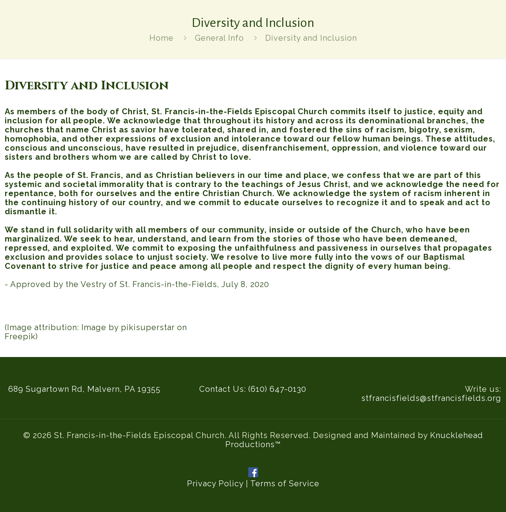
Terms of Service (284, 483)
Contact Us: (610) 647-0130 (252, 389)
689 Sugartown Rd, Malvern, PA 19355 (84, 389)
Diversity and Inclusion (311, 38)
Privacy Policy (215, 483)
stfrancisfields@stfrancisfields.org (431, 398)
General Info (219, 38)
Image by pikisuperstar (128, 327)
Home (161, 38)
